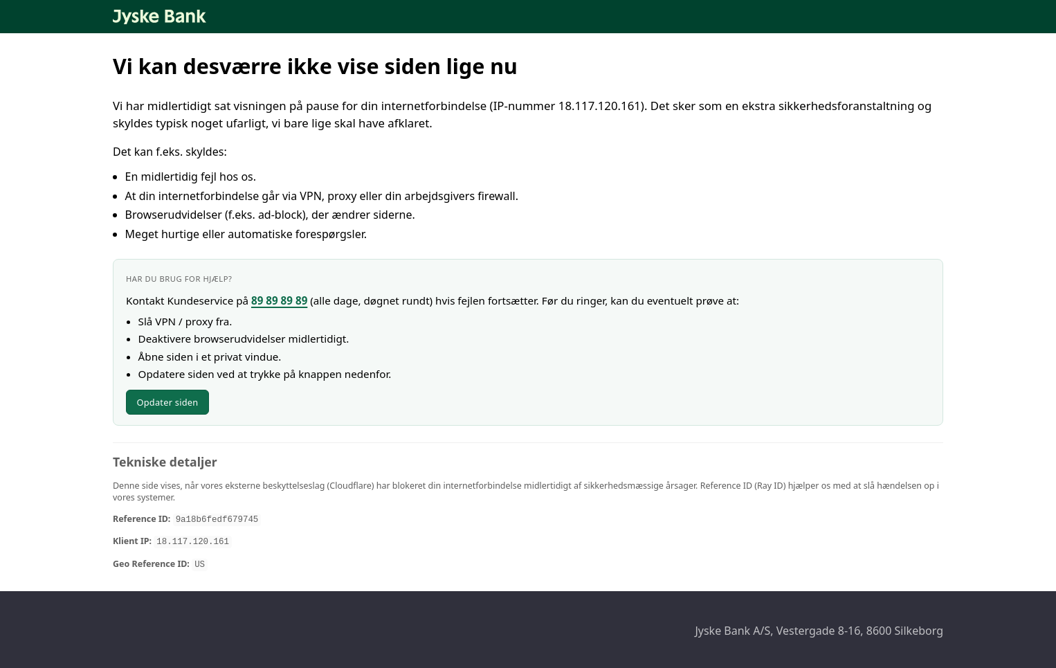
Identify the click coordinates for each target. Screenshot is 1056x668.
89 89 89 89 (279, 300)
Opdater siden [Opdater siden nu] (167, 402)
